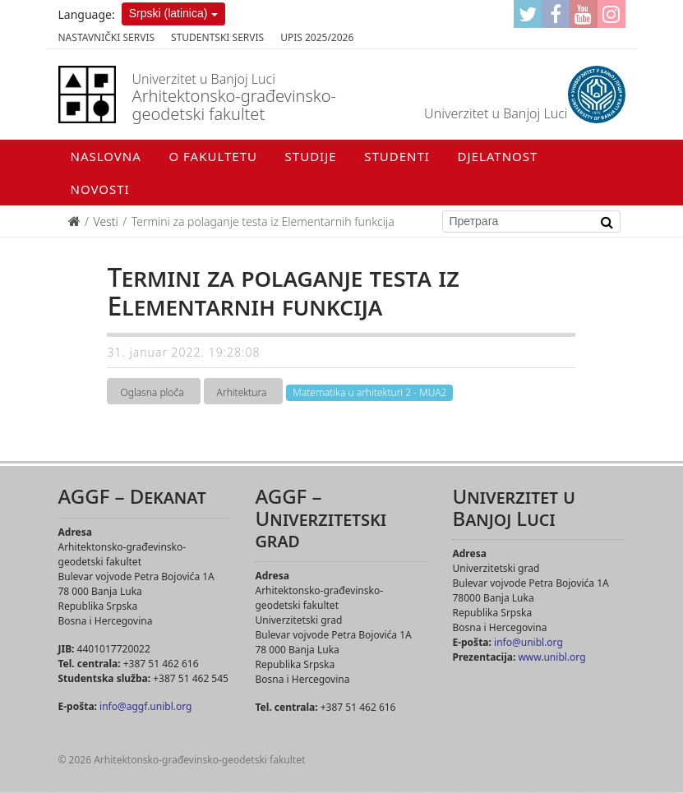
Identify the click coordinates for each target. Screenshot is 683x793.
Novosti (100, 189)
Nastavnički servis (106, 37)
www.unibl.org (551, 657)
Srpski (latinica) (168, 13)
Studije (311, 156)
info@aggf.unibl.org (145, 706)
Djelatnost (498, 156)
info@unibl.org (528, 642)
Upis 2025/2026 (316, 37)
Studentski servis (217, 37)
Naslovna (106, 156)
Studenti (397, 156)
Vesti (106, 221)
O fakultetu (212, 156)
